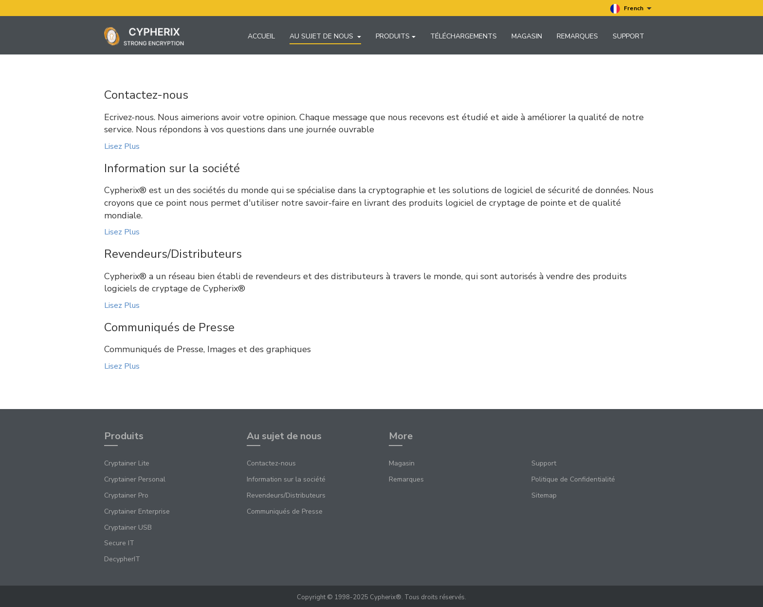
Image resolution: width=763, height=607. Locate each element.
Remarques (577, 36)
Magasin (526, 36)
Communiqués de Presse (285, 512)
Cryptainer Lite (126, 463)
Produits (396, 36)
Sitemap (544, 495)
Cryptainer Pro (126, 495)
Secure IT (119, 543)
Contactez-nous (271, 463)
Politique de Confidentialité (573, 479)
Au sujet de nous (325, 36)
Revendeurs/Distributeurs (286, 495)
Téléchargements (463, 36)
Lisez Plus (122, 147)
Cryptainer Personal (134, 479)
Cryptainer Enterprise (137, 512)
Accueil (261, 36)
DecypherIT (122, 559)
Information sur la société (286, 479)
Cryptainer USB (128, 527)
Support (628, 36)
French (631, 9)
